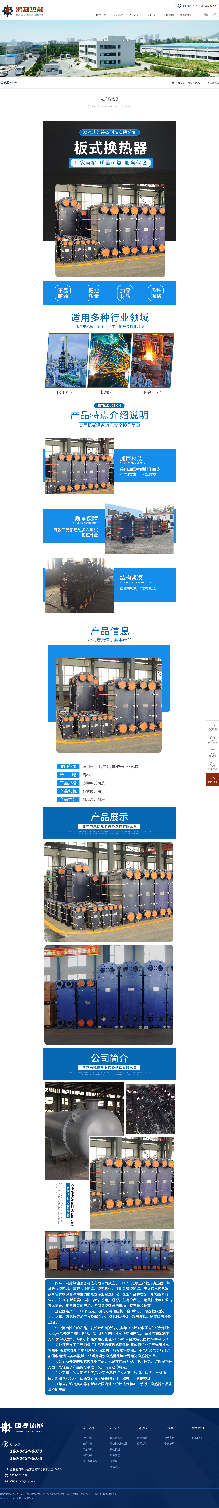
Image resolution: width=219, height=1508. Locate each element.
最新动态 (142, 1437)
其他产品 (115, 1467)
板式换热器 (213, 82)
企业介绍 (88, 1437)
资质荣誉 (88, 1443)
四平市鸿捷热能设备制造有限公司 (22, 10)
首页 (190, 82)
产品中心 (200, 82)
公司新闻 (142, 1443)
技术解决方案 (90, 1461)
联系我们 (185, 15)
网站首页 (101, 15)
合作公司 (169, 1443)
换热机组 (115, 1449)
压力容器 (115, 1455)
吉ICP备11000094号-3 (104, 1493)
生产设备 (88, 1455)
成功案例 (169, 1437)
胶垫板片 (115, 1461)
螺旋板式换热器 (119, 1443)
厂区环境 (88, 1449)
